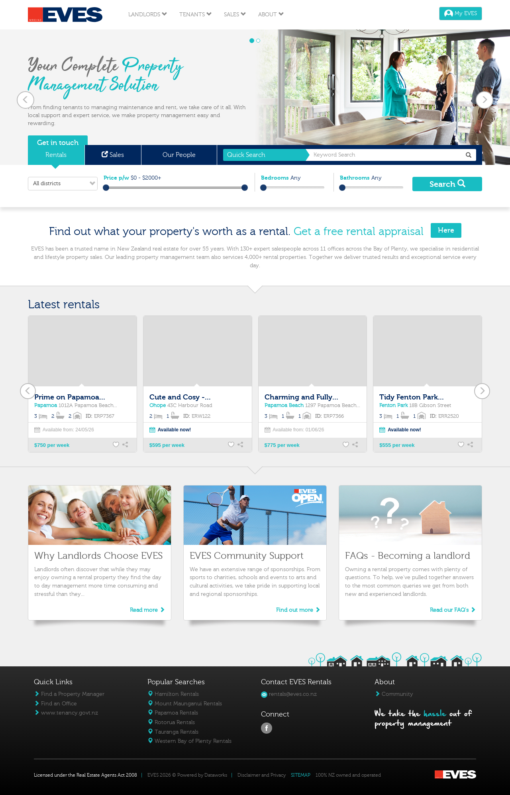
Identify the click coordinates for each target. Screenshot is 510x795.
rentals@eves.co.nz (289, 694)
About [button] (271, 14)
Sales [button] (235, 14)
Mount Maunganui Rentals (184, 703)
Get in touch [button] (57, 143)
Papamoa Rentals (172, 712)
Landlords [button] (147, 14)
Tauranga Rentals (172, 731)
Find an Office (55, 703)
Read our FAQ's (453, 610)
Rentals (56, 155)
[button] (25, 97)
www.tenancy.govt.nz (66, 712)
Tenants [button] (195, 14)
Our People (179, 155)
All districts (65, 183)
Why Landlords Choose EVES (98, 555)
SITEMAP (300, 775)
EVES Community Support (247, 555)
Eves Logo (65, 14)
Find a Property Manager (69, 694)
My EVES (460, 13)
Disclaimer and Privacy (261, 775)
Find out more (298, 610)
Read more (147, 610)
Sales (113, 155)
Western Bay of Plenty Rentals (189, 741)
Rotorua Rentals (171, 722)
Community (394, 694)
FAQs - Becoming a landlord (407, 555)
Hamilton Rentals (173, 694)
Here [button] (446, 230)
